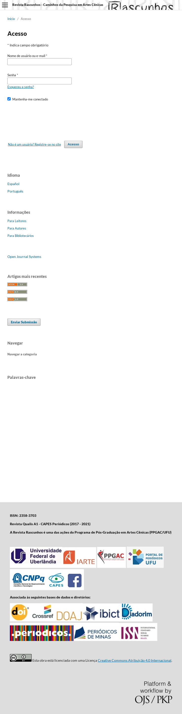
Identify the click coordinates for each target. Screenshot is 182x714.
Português (15, 191)
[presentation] (44, 118)
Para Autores (16, 228)
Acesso (73, 144)
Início (11, 19)
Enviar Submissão (24, 322)
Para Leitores (16, 221)
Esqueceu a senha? (20, 87)
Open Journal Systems (24, 256)
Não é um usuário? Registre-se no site (34, 144)
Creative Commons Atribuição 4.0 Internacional (134, 660)
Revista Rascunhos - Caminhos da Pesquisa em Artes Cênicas (57, 5)
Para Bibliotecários (20, 236)
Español (13, 184)
